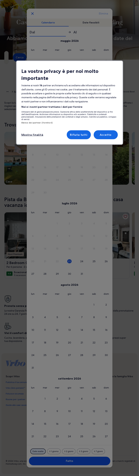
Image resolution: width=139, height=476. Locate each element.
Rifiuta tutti (78, 134)
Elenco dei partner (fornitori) (36, 122)
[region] (69, 102)
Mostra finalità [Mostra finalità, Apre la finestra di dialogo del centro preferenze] (32, 134)
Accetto (106, 134)
